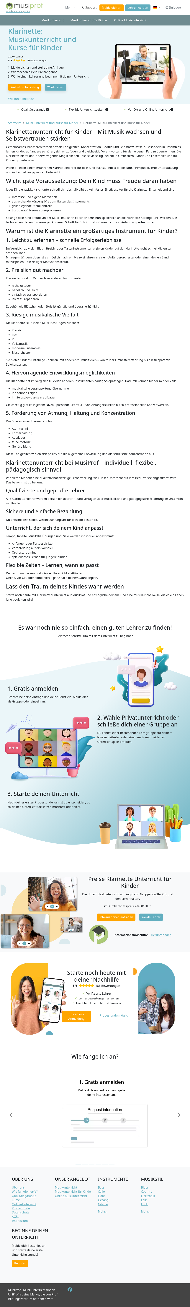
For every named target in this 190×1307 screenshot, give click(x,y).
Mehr (69, 7)
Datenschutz (20, 1212)
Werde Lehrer (55, 87)
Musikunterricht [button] (52, 20)
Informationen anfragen (116, 917)
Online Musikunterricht (71, 1196)
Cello (101, 1191)
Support (89, 7)
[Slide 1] (78, 1165)
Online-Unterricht (24, 1204)
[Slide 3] (91, 1165)
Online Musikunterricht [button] (130, 20)
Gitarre (103, 1204)
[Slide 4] (98, 1165)
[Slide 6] (111, 1165)
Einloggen (174, 7)
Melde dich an (111, 8)
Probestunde (21, 1208)
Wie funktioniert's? (21, 99)
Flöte (101, 1196)
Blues (145, 1187)
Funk (144, 1204)
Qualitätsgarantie (24, 1196)
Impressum (20, 1221)
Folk (144, 1200)
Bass (101, 1187)
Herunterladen (161, 935)
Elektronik (148, 1196)
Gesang (103, 1200)
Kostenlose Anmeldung (25, 87)
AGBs (15, 1217)
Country (146, 1191)
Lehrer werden (138, 8)
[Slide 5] (105, 1165)
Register (20, 1263)
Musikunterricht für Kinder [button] (88, 20)
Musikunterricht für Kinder (73, 1191)
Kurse (16, 1200)
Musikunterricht (66, 1187)
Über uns (18, 1187)
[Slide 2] (85, 1165)
